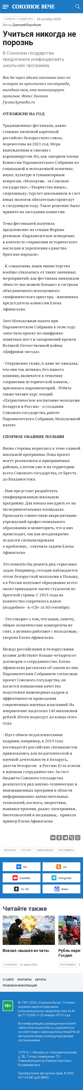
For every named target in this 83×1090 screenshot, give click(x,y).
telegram (61, 877)
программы (65, 850)
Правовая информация (20, 985)
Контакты (24, 979)
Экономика (67, 965)
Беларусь (10, 850)
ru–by (21, 889)
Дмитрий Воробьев (26, 25)
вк (21, 866)
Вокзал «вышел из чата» (26, 950)
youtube (22, 877)
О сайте (8, 979)
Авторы (40, 979)
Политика (10, 965)
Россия (26, 850)
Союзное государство (18, 19)
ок (61, 866)
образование (44, 850)
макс (61, 889)
